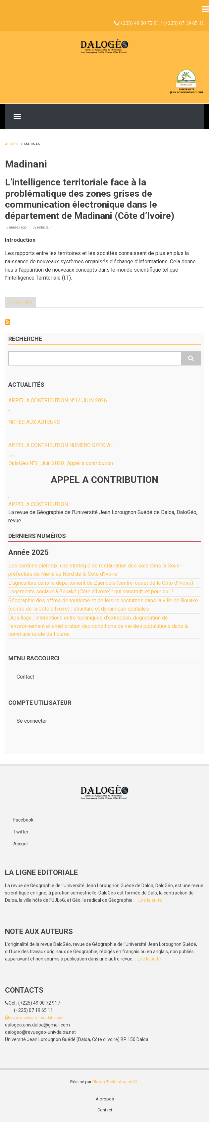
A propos (105, 1099)
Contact (25, 677)
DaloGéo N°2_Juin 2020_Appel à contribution (60, 463)
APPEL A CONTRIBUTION (38, 504)
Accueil (12, 144)
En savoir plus (22, 303)
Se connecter (32, 721)
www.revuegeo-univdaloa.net (36, 1017)
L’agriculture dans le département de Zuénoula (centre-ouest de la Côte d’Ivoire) (100, 583)
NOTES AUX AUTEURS (34, 422)
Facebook (23, 820)
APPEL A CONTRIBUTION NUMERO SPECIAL (60, 445)
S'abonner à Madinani (7, 322)
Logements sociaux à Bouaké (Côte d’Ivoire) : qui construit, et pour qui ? (91, 591)
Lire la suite (150, 900)
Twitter (20, 831)
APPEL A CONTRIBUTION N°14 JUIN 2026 (57, 400)
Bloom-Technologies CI (114, 1081)
